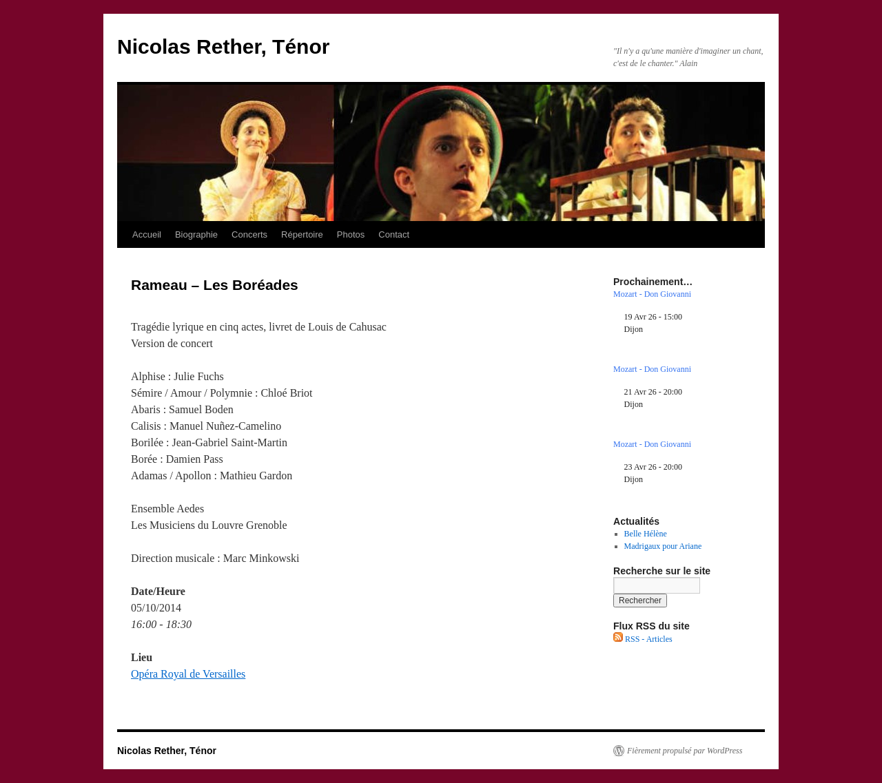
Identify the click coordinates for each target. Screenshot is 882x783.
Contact (393, 234)
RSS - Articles (643, 639)
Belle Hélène (645, 534)
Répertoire (302, 234)
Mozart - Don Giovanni (652, 294)
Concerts (249, 234)
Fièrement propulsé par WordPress (684, 750)
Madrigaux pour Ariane (663, 546)
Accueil (146, 234)
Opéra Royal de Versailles (188, 674)
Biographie (196, 234)
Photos (351, 234)
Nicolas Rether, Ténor (223, 46)
